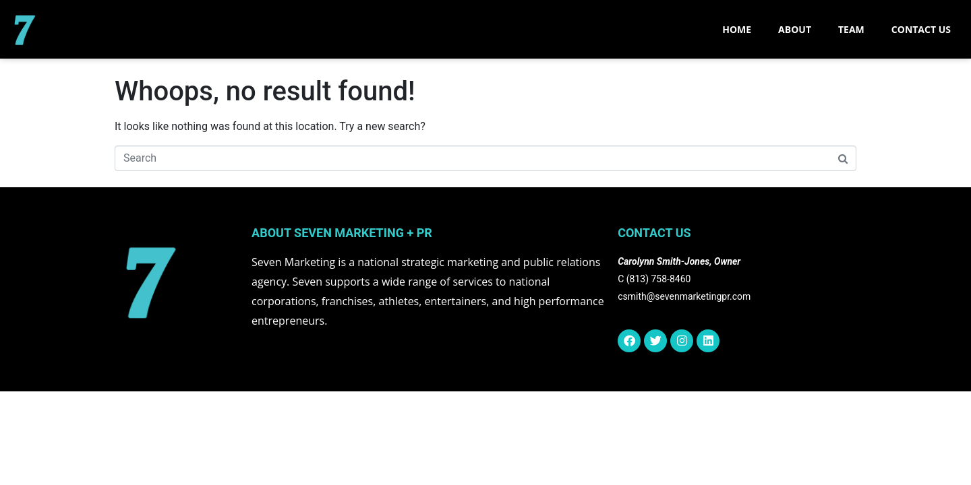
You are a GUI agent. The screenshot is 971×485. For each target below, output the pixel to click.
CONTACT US (921, 29)
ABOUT (794, 29)
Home (736, 29)
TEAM (851, 29)
